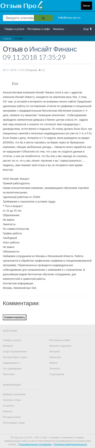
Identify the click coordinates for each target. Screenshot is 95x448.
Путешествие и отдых (15, 357)
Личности (54, 368)
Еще (88, 28)
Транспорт (55, 357)
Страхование (56, 374)
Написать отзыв (12, 400)
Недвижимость (11, 362)
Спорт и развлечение (15, 351)
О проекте (8, 405)
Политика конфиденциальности (70, 444)
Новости (7, 411)
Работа (53, 362)
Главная (7, 38)
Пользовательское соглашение (35, 444)
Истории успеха (12, 417)
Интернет (54, 351)
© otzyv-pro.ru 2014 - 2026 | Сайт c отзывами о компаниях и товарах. (47, 437)
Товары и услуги (14, 28)
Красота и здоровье (60, 345)
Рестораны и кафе (38, 28)
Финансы (58, 28)
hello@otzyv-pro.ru (69, 17)
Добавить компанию (14, 394)
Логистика (8, 374)
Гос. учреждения (12, 368)
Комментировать (14, 317)
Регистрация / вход (14, 422)
